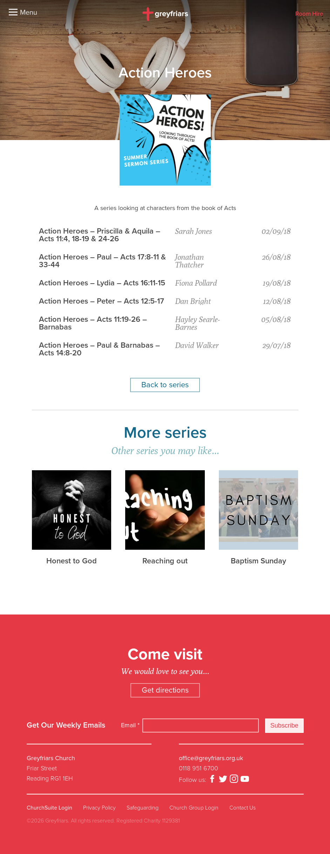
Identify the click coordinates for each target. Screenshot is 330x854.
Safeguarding (143, 807)
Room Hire (309, 14)
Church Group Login (193, 807)
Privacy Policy (99, 807)
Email (130, 725)
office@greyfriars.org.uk (211, 758)
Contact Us (242, 807)
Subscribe (284, 725)
